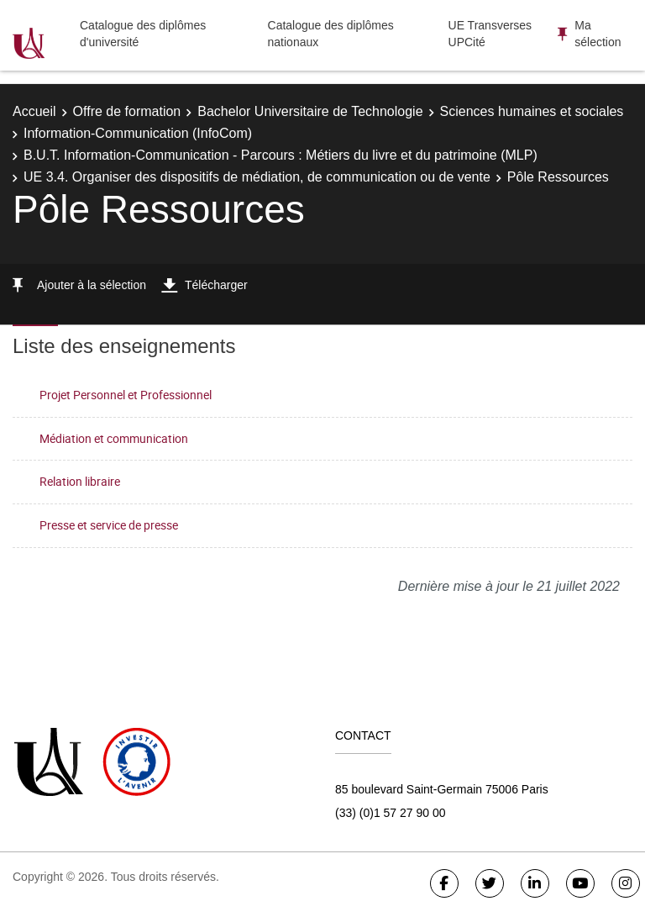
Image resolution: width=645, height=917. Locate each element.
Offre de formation (127, 111)
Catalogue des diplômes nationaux (331, 33)
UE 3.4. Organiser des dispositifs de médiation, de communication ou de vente (257, 177)
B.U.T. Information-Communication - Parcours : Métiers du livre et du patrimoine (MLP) (281, 155)
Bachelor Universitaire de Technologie (309, 111)
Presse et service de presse (108, 525)
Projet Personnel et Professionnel (125, 395)
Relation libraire (79, 481)
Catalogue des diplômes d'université (143, 33)
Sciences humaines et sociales (532, 111)
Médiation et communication (113, 438)
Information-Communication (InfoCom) (138, 133)
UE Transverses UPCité (490, 33)
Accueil (34, 111)
